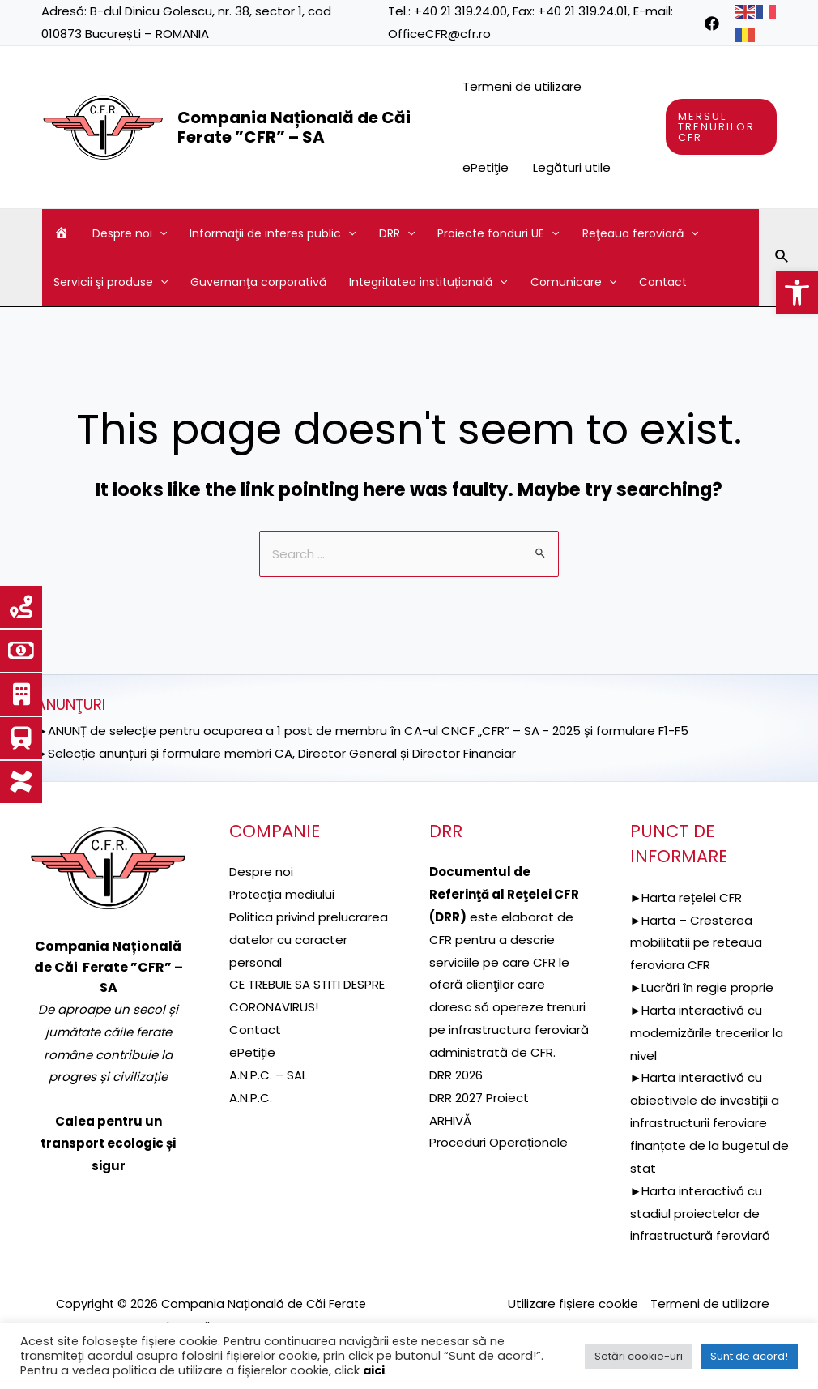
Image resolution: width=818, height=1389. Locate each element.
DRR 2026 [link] (456, 1074)
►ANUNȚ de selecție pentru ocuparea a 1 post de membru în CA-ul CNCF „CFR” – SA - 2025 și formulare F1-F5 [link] (362, 730)
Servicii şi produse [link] (110, 282)
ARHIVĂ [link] (450, 1120)
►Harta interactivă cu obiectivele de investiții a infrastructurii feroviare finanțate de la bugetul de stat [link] (709, 1122)
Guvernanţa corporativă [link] (258, 282)
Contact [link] (663, 282)
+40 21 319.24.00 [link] (460, 10)
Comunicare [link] (573, 282)
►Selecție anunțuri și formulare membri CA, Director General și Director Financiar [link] (276, 753)
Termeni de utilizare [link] (522, 86)
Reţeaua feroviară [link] (640, 233)
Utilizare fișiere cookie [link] (573, 1303)
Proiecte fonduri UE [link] (498, 233)
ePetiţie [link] (485, 167)
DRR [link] (397, 233)
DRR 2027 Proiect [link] (479, 1097)
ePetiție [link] (252, 1052)
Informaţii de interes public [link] (273, 233)
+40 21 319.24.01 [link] (583, 10)
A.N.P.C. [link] (250, 1097)
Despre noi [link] (129, 233)
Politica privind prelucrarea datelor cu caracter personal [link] (308, 939)
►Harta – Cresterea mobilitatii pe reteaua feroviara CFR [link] (696, 943)
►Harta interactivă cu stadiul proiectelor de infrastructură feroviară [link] (700, 1213)
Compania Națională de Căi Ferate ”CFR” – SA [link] (294, 127)
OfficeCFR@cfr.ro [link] (439, 33)
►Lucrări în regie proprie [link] (702, 987)
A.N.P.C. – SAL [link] (268, 1074)
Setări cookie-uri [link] (638, 1356)
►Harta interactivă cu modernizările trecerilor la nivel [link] (706, 1033)
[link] (797, 292)
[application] (159, 233)
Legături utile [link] (572, 167)
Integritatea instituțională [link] (428, 282)
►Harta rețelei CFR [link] (686, 897)
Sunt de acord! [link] (749, 1356)
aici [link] (374, 1370)
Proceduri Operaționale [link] (498, 1142)
